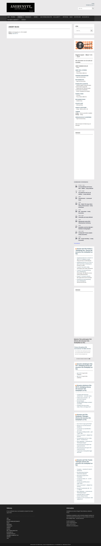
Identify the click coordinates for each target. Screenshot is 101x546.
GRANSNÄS (78, 75)
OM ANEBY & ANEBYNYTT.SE (12, 535)
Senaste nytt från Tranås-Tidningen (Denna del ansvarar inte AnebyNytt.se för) (84, 462)
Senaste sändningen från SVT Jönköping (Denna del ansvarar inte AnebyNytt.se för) (84, 366)
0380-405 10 (15, 33)
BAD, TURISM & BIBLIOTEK (46, 17)
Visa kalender (77, 243)
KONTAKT (24, 19)
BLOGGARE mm (85, 17)
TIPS (8, 538)
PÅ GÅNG (13, 17)
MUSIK (71, 17)
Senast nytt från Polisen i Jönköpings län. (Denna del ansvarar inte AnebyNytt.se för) (84, 251)
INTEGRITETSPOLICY (11, 533)
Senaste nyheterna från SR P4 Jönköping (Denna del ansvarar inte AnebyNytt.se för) (83, 388)
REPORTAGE (65, 17)
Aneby (93, 3)
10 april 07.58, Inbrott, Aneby (83, 267)
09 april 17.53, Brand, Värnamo (83, 276)
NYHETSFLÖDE (77, 17)
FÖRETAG (20, 17)
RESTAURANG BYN (79, 79)
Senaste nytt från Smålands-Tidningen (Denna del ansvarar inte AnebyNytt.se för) (83, 417)
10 (89, 358)
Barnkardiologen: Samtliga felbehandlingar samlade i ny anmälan (84, 402)
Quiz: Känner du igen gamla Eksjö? (84, 423)
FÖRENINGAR (28, 17)
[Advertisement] (84, 157)
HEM (8, 17)
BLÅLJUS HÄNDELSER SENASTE (13, 521)
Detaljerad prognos (90, 5)
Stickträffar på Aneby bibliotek (85, 217)
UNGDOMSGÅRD (84, 75)
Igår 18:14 (79, 376)
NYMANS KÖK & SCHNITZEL (81, 83)
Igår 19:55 (79, 373)
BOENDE (36, 17)
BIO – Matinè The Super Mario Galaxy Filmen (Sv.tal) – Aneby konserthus (85, 206)
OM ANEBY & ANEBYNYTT (13, 19)
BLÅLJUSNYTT (57, 17)
